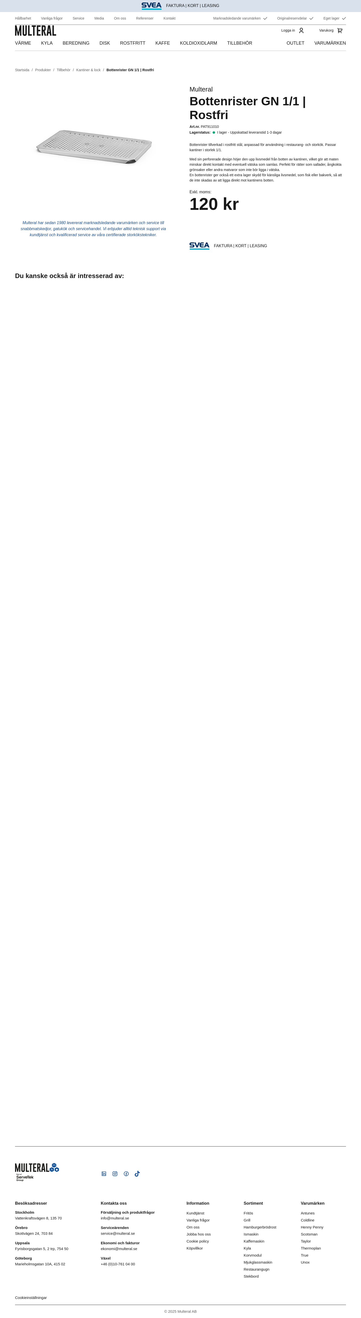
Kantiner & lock (88, 70)
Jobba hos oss (199, 1234)
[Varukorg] (331, 37)
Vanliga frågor (198, 1220)
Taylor (306, 1241)
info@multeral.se (115, 1218)
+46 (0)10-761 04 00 (118, 1264)
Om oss (193, 1227)
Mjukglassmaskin (258, 1262)
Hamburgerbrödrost (260, 1227)
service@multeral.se (118, 1233)
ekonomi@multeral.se (119, 1249)
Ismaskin (251, 1234)
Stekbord (251, 1276)
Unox (305, 1262)
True (304, 1255)
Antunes (308, 1213)
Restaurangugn (256, 1269)
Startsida (22, 70)
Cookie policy (198, 1241)
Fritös (248, 1213)
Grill (247, 1220)
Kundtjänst (195, 1213)
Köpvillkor (195, 1248)
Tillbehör (63, 70)
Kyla (247, 1248)
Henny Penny (312, 1227)
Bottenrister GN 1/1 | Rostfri (130, 70)
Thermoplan (311, 1248)
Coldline (307, 1220)
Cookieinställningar (31, 1297)
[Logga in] (291, 37)
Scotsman (309, 1234)
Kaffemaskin (254, 1241)
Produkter (43, 70)
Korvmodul (253, 1255)
